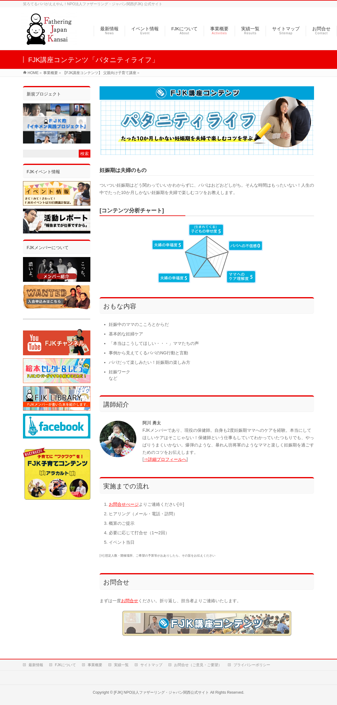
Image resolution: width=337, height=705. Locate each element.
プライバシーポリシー (251, 665)
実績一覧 (121, 665)
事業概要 (95, 665)
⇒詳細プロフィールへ (165, 459)
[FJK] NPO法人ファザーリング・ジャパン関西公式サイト (161, 692)
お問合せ (129, 600)
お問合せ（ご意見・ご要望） (198, 665)
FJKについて (65, 665)
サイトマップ (151, 665)
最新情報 (35, 665)
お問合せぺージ (124, 504)
